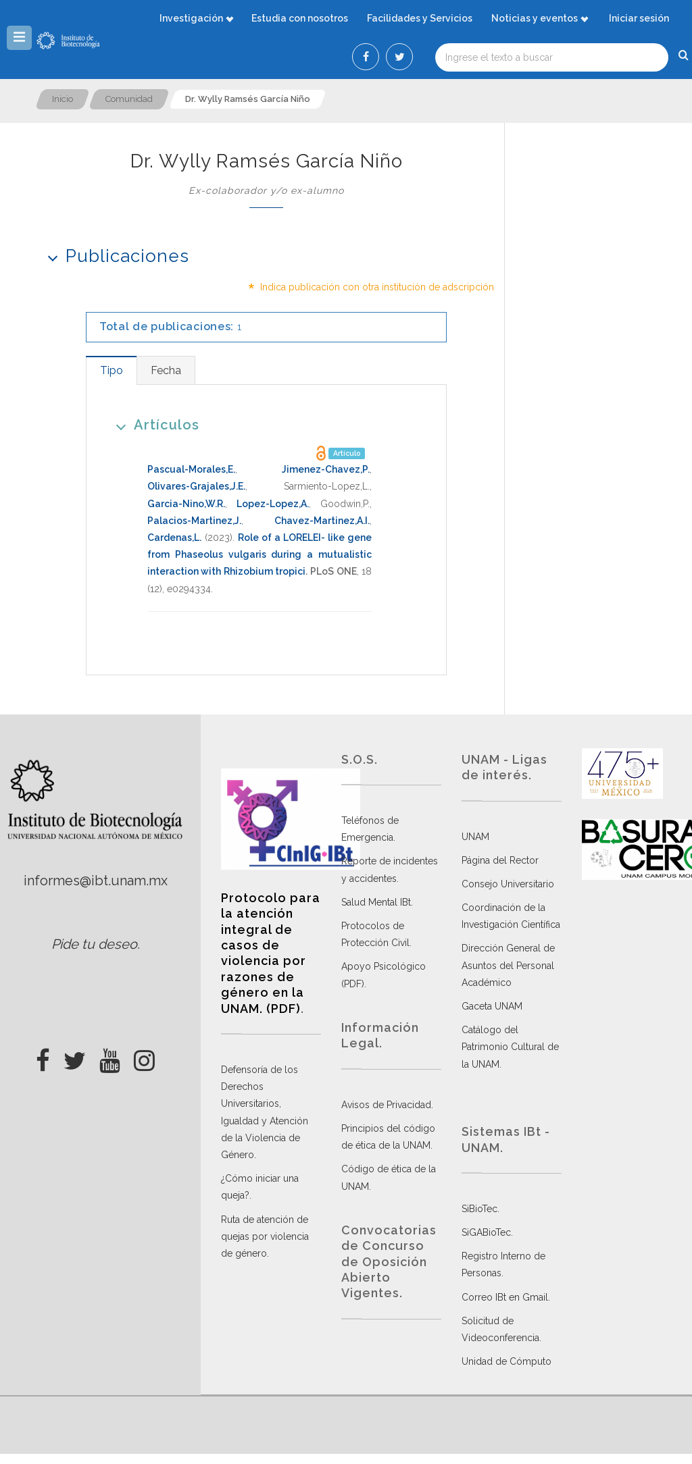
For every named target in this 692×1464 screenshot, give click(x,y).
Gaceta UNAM (492, 1006)
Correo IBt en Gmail (505, 1297)
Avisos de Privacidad (386, 1104)
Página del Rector (500, 860)
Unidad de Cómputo (506, 1361)
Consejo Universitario (508, 884)
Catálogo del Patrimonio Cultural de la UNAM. (510, 1046)
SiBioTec (479, 1208)
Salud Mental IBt (376, 902)
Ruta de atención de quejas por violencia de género (265, 1236)
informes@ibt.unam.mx (96, 880)
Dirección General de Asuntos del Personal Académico (508, 965)
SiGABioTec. (487, 1232)
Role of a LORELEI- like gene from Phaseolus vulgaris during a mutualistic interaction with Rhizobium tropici (259, 554)
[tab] (111, 370)
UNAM (475, 836)
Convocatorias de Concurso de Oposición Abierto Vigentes (389, 1262)
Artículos (153, 424)
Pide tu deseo (94, 944)
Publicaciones (114, 256)
